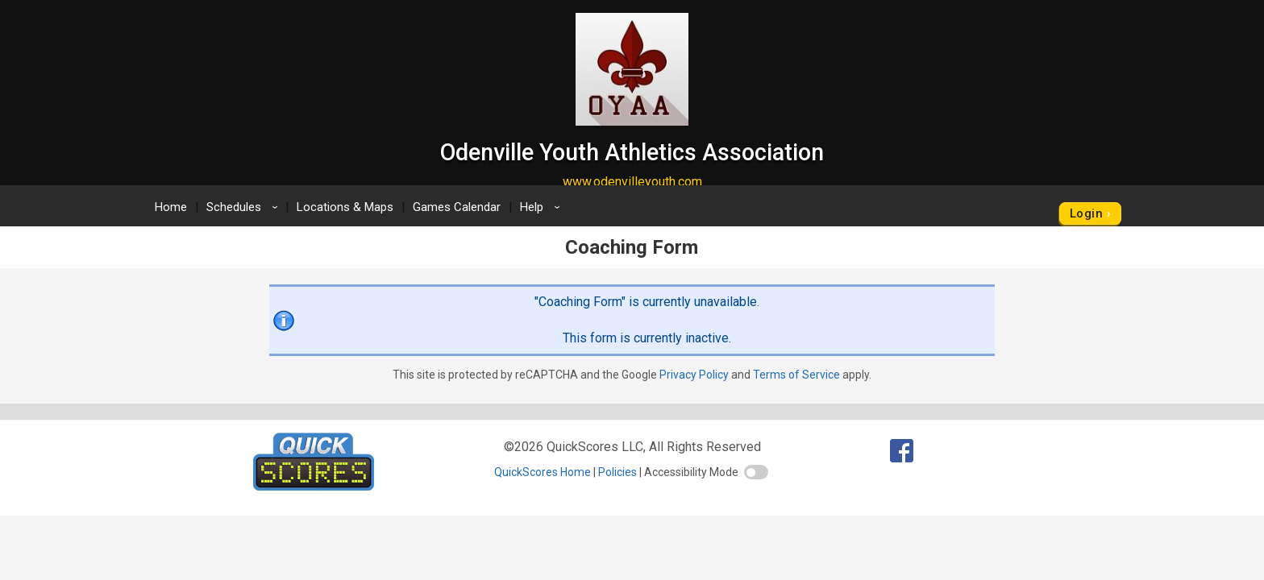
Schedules (244, 207)
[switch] (756, 472)
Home (171, 207)
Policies (617, 472)
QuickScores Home (542, 472)
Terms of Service (796, 374)
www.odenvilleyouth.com (632, 181)
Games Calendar (457, 207)
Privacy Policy (694, 374)
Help (542, 207)
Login (1086, 213)
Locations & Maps (345, 207)
